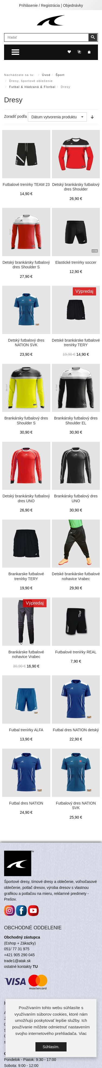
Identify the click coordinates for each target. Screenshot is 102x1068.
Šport (60, 75)
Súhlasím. (50, 1047)
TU (35, 966)
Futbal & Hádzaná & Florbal (32, 86)
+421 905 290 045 (19, 955)
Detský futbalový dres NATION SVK (26, 342)
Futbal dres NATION (26, 803)
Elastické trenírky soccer (75, 262)
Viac (83, 1033)
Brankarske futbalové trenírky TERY (26, 576)
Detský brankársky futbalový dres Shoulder (76, 187)
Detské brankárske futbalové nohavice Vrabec (76, 576)
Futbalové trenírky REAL (76, 652)
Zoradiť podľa (15, 116)
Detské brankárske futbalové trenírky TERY (76, 342)
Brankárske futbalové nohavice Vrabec (26, 654)
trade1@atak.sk (17, 961)
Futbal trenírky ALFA (26, 730)
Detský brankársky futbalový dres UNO (26, 498)
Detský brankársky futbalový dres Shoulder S (26, 264)
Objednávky (73, 5)
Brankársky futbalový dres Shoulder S (26, 420)
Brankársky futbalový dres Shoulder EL (76, 420)
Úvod (46, 75)
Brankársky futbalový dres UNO (76, 498)
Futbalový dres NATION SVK (76, 805)
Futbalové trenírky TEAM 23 (26, 184)
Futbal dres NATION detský (76, 730)
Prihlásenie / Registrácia (39, 5)
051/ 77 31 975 (16, 949)
